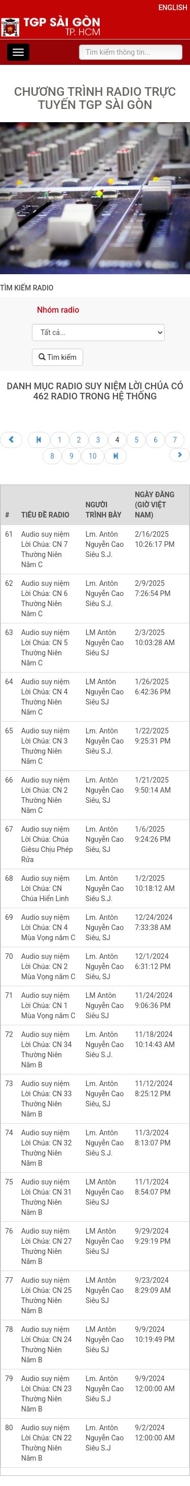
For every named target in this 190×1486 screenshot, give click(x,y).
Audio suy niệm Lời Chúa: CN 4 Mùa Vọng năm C (48, 927)
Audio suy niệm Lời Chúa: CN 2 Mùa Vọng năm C (48, 966)
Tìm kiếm (58, 357)
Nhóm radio (58, 310)
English (173, 8)
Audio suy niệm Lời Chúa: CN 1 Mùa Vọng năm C (48, 1005)
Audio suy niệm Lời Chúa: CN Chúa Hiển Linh (45, 888)
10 (93, 456)
